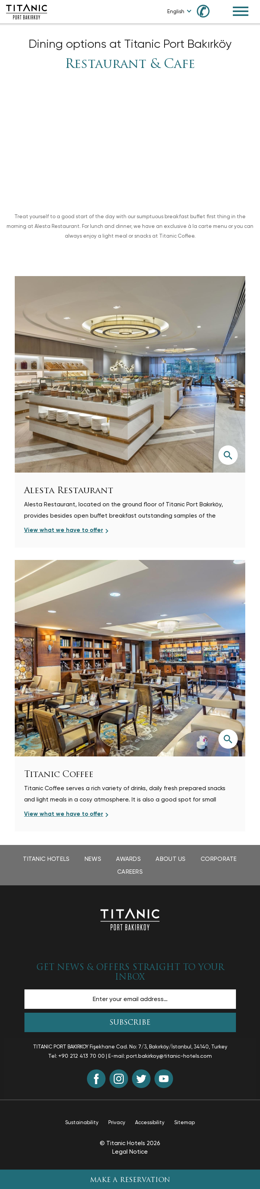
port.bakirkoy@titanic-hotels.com (169, 1056)
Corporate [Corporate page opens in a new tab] (219, 858)
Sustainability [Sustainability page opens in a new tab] (82, 1122)
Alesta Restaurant (68, 491)
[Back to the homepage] (130, 918)
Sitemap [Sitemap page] (184, 1122)
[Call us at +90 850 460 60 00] (207, 11)
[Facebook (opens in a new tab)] (96, 1078)
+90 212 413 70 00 (81, 1056)
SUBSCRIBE (130, 1023)
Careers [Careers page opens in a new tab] (130, 871)
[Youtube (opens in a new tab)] (163, 1078)
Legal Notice (130, 1151)
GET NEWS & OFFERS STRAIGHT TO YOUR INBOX (130, 973)
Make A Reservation (130, 1180)
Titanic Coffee (59, 774)
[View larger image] (227, 455)
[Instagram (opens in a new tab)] (118, 1078)
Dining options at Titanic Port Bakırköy (130, 43)
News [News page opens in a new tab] (93, 858)
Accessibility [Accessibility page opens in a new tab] (150, 1122)
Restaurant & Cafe (130, 65)
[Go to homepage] (26, 11)
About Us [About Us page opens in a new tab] (170, 858)
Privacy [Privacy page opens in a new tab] (116, 1122)
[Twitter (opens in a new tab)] (141, 1078)
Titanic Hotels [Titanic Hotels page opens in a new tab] (46, 858)
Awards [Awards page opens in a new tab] (128, 858)
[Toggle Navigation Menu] (240, 11)
